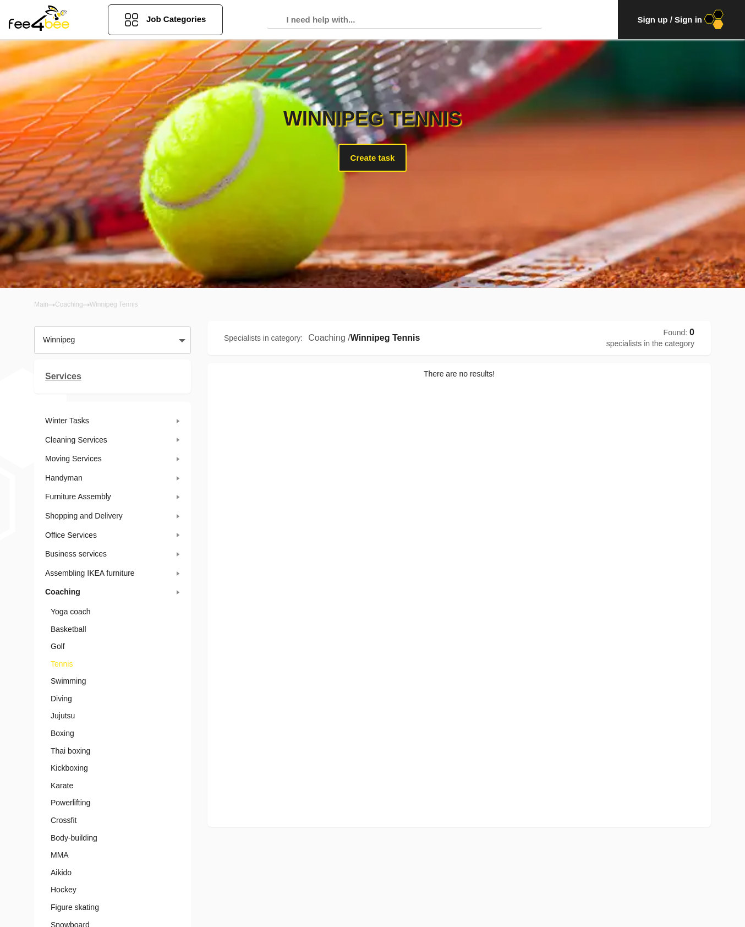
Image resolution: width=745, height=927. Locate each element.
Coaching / (329, 337)
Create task (372, 157)
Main (41, 304)
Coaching (69, 304)
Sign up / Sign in (681, 19)
